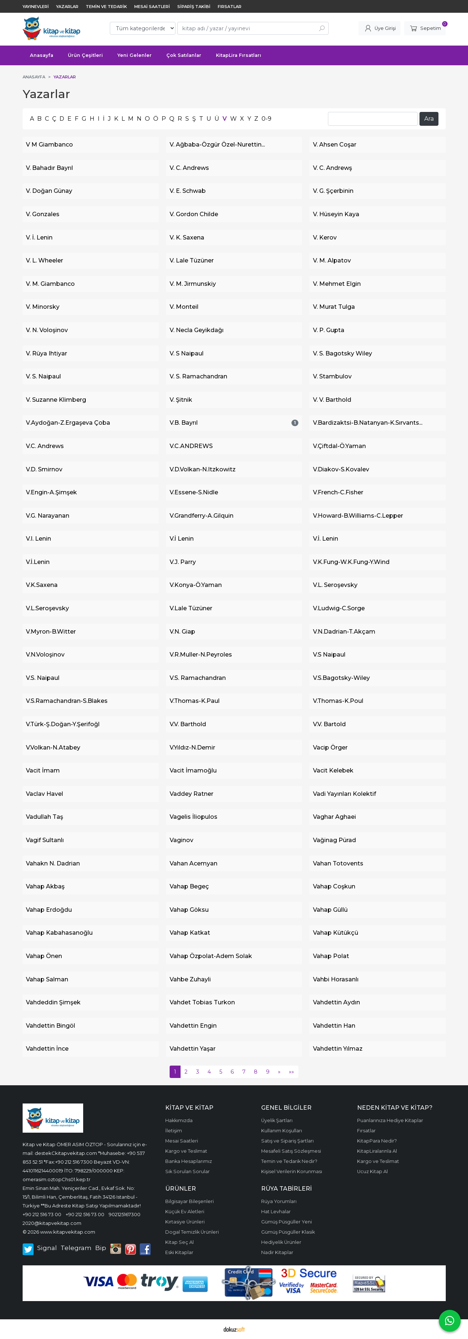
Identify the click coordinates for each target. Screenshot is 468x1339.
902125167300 (124, 1214)
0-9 (266, 118)
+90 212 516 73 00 (42, 1214)
